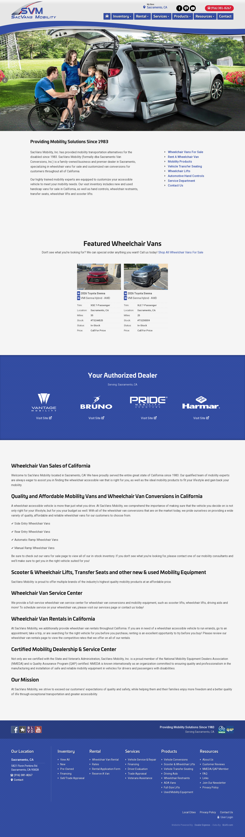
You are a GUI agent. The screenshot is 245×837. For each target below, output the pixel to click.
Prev (5, 80)
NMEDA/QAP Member (216, 768)
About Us (208, 759)
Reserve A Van (100, 773)
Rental (141, 16)
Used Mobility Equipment (178, 792)
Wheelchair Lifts (179, 171)
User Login (225, 817)
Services (160, 16)
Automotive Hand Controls (186, 176)
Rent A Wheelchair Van (183, 157)
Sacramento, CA (157, 7)
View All (65, 759)
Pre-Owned (67, 768)
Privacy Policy (211, 787)
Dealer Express (202, 825)
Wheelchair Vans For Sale (185, 152)
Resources (204, 16)
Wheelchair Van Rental (105, 759)
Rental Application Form (106, 768)
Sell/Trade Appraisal (72, 778)
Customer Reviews (214, 764)
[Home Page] (107, 16)
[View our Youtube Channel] (193, 8)
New (63, 764)
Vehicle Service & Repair (142, 759)
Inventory (121, 16)
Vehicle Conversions (176, 759)
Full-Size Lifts (172, 787)
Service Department (181, 181)
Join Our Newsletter (214, 782)
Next (240, 80)
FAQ (205, 773)
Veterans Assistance (140, 778)
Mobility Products (180, 161)
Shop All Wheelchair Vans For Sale (180, 252)
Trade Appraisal (137, 773)
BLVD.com (228, 825)
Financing (65, 773)
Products (181, 16)
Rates (95, 764)
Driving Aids (171, 773)
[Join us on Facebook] (179, 8)
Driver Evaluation (138, 768)
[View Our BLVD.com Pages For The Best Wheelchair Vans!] (30, 729)
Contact (225, 16)
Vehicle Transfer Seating (185, 166)
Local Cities (189, 812)
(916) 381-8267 (219, 8)
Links (206, 778)
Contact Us (175, 185)
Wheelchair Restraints (177, 778)
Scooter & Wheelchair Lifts (179, 764)
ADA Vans (170, 782)
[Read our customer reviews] (186, 8)
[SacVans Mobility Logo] (53, 10)
